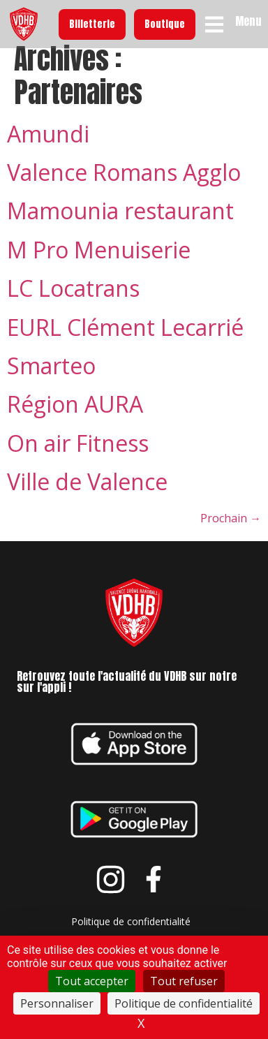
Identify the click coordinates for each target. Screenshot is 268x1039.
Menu (248, 21)
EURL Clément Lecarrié (125, 339)
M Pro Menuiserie (99, 261)
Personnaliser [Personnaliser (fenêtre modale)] (57, 1003)
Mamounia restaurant (120, 223)
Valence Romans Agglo (124, 185)
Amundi (48, 146)
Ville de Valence (87, 494)
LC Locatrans (73, 301)
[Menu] (214, 24)
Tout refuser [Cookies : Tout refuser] (184, 981)
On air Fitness (78, 455)
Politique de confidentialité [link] (183, 1003)
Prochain (230, 530)
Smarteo (51, 378)
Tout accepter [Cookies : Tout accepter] (91, 981)
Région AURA (75, 416)
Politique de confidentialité (131, 933)
